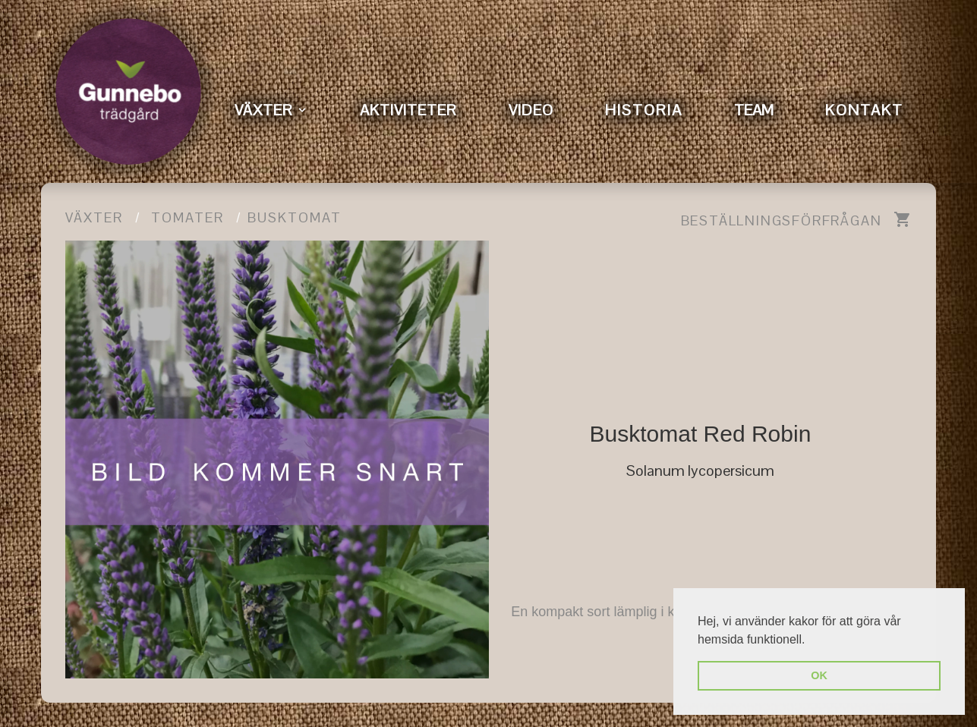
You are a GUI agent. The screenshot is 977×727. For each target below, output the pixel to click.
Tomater (187, 217)
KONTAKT (864, 110)
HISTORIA (643, 110)
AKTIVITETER (408, 110)
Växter (94, 217)
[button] (810, 640)
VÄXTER (264, 110)
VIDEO (531, 110)
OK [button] (819, 675)
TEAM (754, 110)
